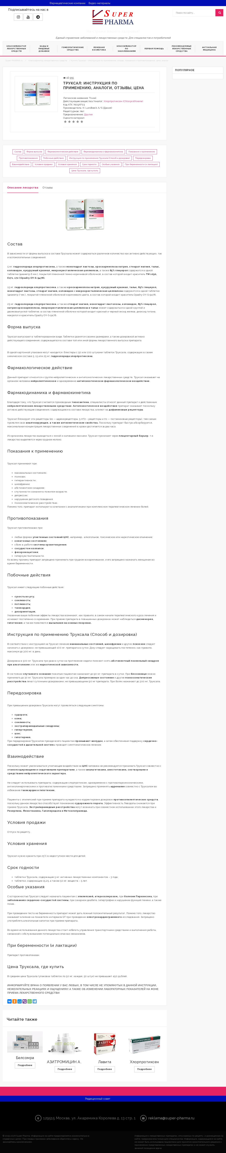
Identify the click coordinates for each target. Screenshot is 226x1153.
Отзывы (48, 187)
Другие (88, 114)
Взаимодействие (20, 164)
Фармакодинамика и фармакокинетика (103, 151)
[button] (18, 17)
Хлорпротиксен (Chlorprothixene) (123, 101)
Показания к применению (141, 151)
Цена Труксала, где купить (84, 170)
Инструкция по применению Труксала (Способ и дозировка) (99, 158)
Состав (18, 151)
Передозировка (143, 158)
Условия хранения (67, 164)
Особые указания (110, 164)
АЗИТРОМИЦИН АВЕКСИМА (72, 1062)
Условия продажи (44, 164)
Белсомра (25, 1058)
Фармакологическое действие (63, 151)
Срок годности (89, 164)
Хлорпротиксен (144, 1062)
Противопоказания (28, 158)
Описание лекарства (22, 187)
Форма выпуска (34, 151)
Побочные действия (53, 158)
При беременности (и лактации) (141, 164)
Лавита (104, 1062)
